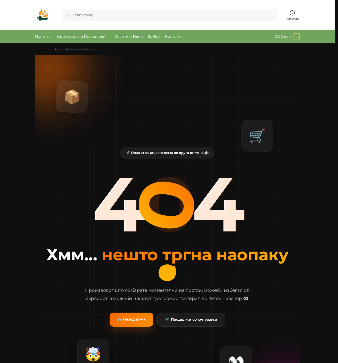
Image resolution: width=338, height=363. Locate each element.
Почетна (42, 49)
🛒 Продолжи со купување (191, 319)
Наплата (292, 15)
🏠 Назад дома (131, 319)
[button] (287, 36)
